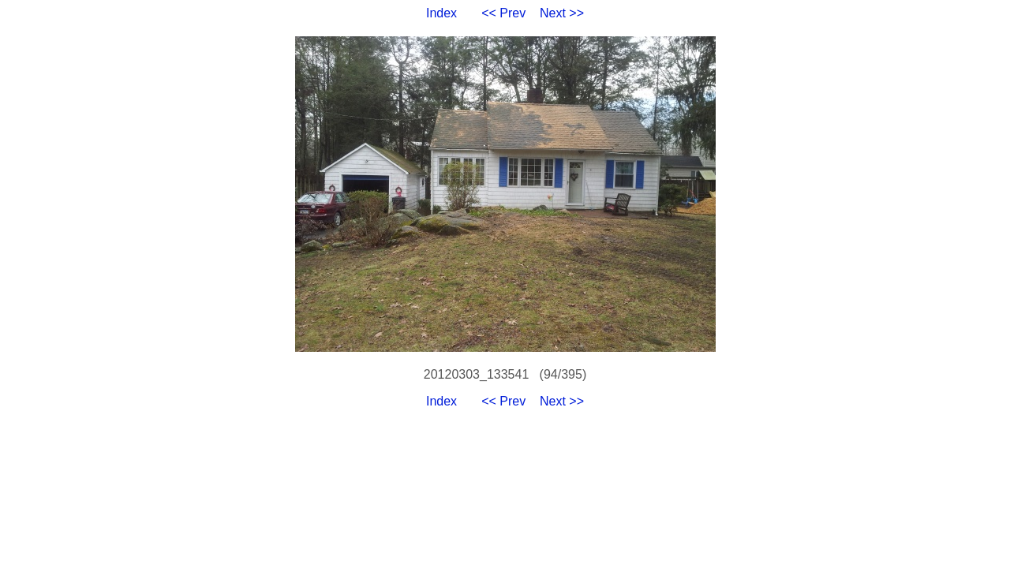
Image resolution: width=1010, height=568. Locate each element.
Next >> (562, 13)
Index (441, 13)
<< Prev (503, 13)
